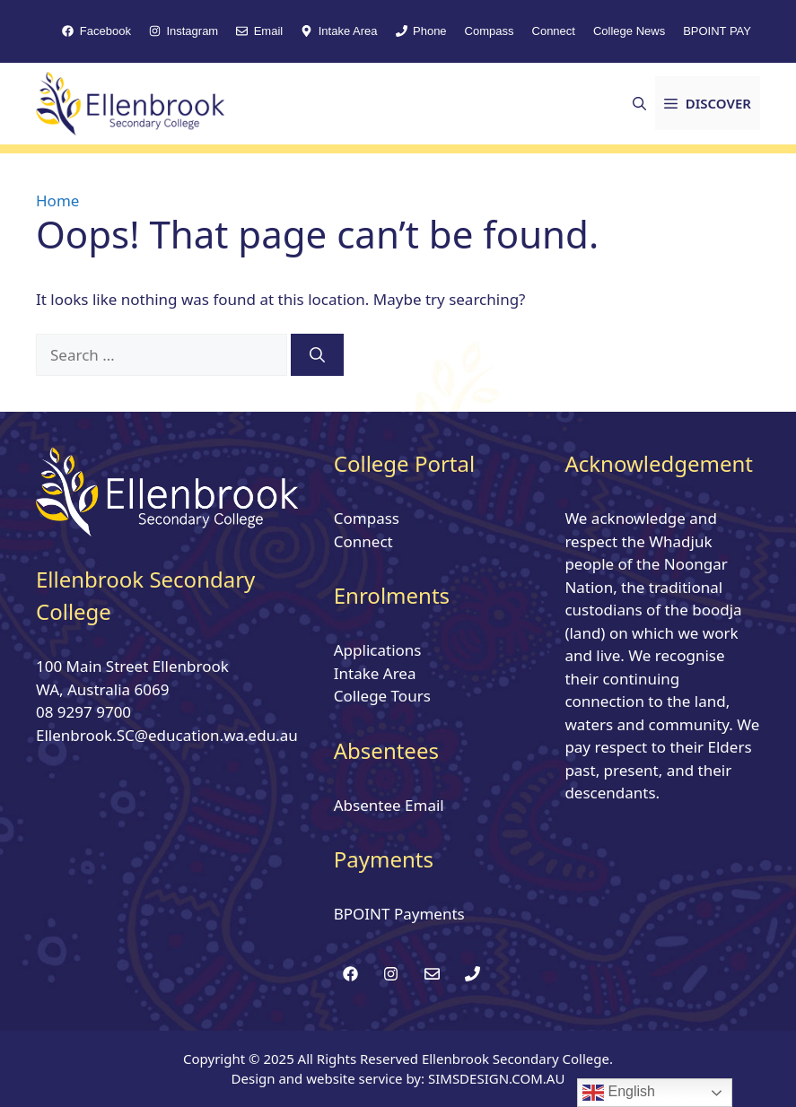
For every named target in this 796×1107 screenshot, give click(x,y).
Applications (378, 650)
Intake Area (375, 673)
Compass (489, 31)
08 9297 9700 (83, 712)
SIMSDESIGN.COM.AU (496, 1078)
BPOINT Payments (399, 913)
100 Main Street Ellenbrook (132, 666)
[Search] (317, 355)
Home (57, 200)
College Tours (382, 695)
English (618, 1092)
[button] (639, 103)
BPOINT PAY (717, 31)
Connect (553, 31)
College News (629, 31)
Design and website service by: (330, 1078)
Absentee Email (389, 805)
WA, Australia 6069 (102, 689)
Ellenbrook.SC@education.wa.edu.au (167, 735)
